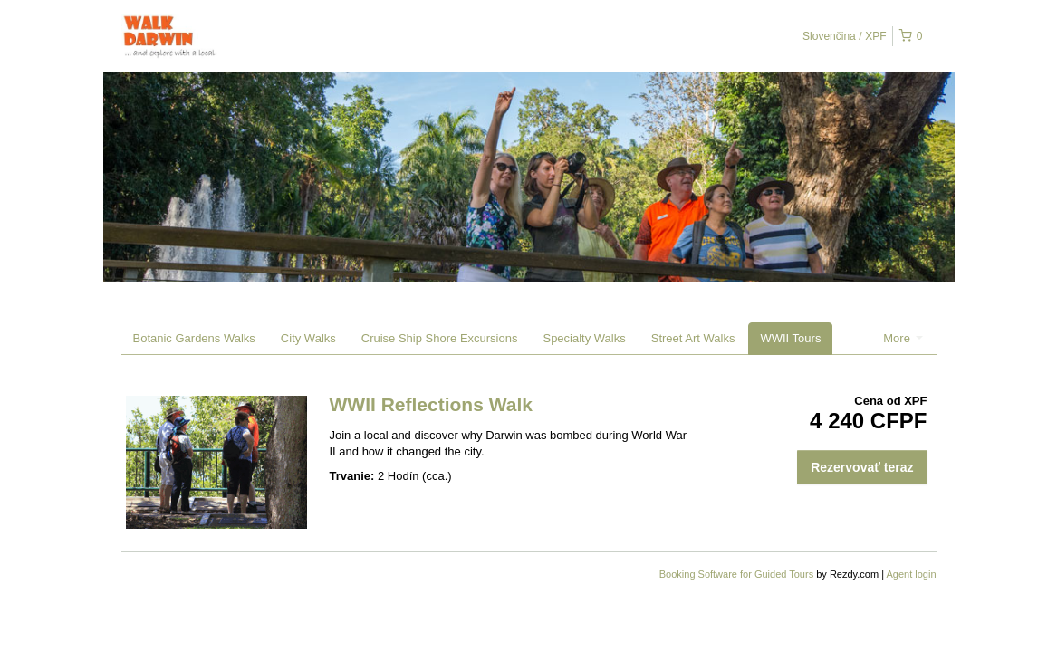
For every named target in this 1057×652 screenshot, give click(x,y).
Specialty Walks (584, 338)
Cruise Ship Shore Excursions (439, 338)
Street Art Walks (693, 338)
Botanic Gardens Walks (194, 338)
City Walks (308, 338)
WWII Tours (790, 338)
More (902, 338)
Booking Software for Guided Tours (737, 574)
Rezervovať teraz (862, 467)
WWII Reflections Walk (431, 404)
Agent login (911, 574)
